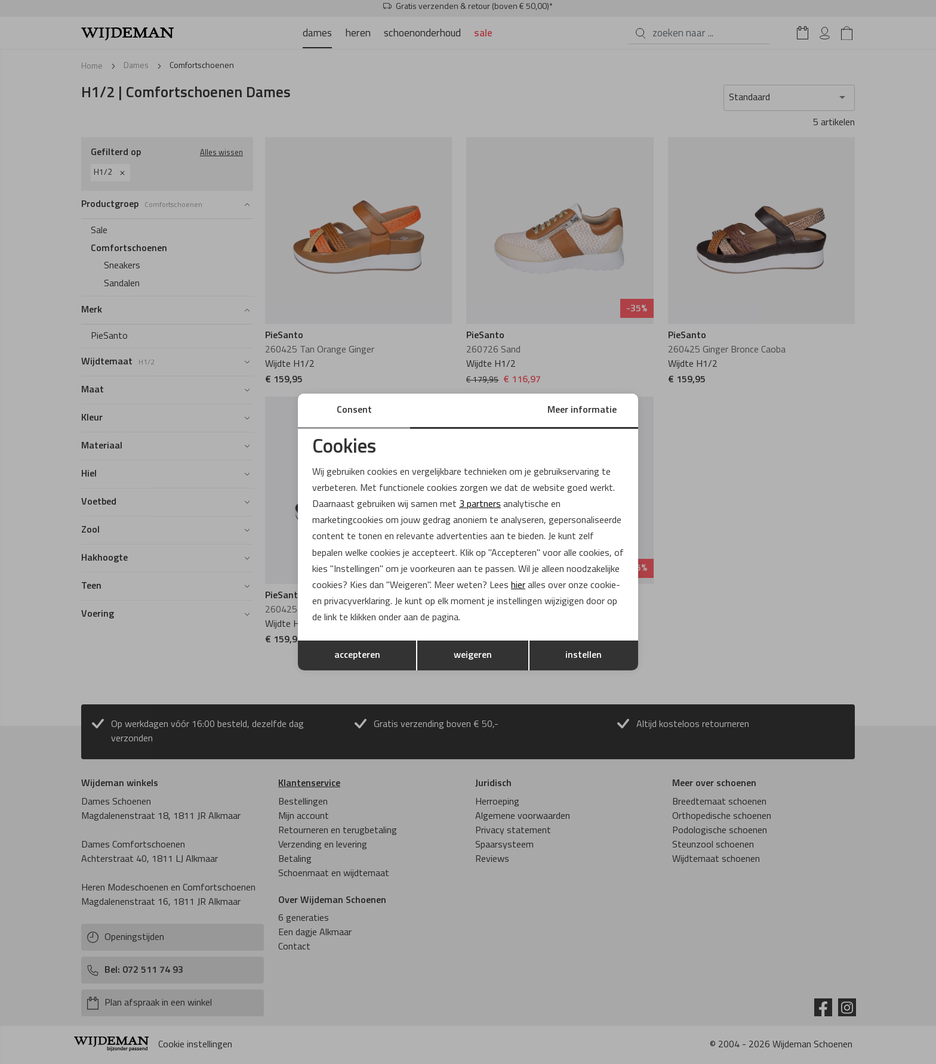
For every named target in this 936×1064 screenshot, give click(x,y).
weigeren (473, 655)
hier (518, 585)
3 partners (480, 504)
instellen (583, 655)
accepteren (357, 655)
